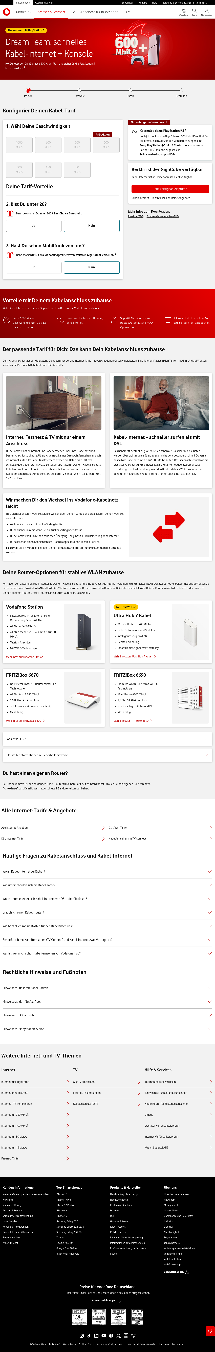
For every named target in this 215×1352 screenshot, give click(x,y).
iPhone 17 (61, 1194)
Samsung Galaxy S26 (67, 1221)
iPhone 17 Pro (63, 1199)
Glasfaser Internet (119, 1221)
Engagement (171, 1237)
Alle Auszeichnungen (107, 1300)
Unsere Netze (171, 1210)
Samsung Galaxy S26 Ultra (70, 1226)
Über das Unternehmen (176, 1194)
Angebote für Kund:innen (99, 12)
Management (171, 1205)
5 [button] (24, 67)
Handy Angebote (119, 1199)
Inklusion (168, 1221)
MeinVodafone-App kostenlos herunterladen (26, 1194)
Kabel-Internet (117, 1226)
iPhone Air (61, 1210)
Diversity (168, 1226)
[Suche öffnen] (194, 12)
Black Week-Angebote (67, 1253)
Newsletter (8, 1199)
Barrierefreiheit (178, 1344)
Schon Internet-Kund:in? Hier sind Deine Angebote (161, 198)
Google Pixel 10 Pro (66, 1248)
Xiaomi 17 (61, 1237)
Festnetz (114, 1210)
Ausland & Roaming (13, 1210)
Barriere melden (11, 1237)
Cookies (82, 1344)
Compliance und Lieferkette (178, 1215)
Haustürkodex (10, 1221)
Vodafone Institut (173, 1259)
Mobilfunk (23, 12)
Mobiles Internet (118, 1232)
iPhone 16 (61, 1215)
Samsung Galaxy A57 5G (68, 1232)
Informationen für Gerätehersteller (128, 1242)
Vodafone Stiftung (173, 1253)
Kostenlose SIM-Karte (121, 1205)
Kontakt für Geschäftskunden (18, 1232)
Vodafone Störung (12, 1205)
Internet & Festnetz (51, 12)
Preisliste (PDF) (135, 216)
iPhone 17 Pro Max (65, 1205)
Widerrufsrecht (10, 1242)
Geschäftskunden (44, 2)
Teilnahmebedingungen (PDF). (157, 154)
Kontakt (143, 2)
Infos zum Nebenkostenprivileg (126, 1237)
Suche (113, 1253)
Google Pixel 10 (64, 1242)
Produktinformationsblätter (145, 1344)
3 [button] (115, 254)
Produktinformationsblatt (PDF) (163, 216)
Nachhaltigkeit (171, 1232)
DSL (112, 1215)
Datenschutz (93, 1344)
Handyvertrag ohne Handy (124, 1194)
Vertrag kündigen (108, 1344)
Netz (154, 2)
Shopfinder (127, 2)
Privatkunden (23, 2)
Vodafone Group (172, 1264)
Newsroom (169, 1199)
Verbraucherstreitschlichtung (18, 1215)
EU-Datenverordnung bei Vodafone (128, 1248)
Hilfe (127, 12)
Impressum (164, 1344)
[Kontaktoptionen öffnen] (210, 1331)
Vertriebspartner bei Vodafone (179, 1248)
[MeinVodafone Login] (206, 12)
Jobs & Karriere (172, 1242)
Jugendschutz (124, 1344)
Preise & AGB (55, 1344)
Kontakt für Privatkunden (16, 1226)
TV (73, 12)
